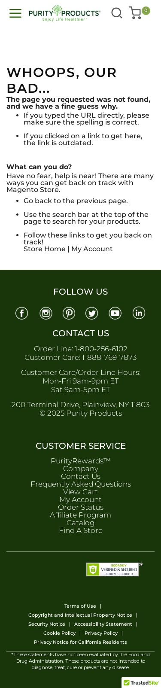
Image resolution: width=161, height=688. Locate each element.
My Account (92, 249)
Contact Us (80, 476)
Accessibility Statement (103, 624)
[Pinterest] (68, 312)
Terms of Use (80, 606)
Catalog (81, 523)
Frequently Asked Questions (80, 484)
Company (80, 468)
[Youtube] (116, 312)
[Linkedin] (139, 312)
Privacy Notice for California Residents (80, 642)
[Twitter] (92, 312)
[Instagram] (45, 312)
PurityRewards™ (81, 461)
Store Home (45, 249)
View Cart (80, 492)
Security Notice (46, 624)
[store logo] (49, 13)
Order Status (80, 507)
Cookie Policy (59, 633)
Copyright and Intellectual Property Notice (80, 615)
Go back (38, 201)
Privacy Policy (101, 633)
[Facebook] (21, 312)
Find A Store (81, 530)
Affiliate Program (80, 515)
